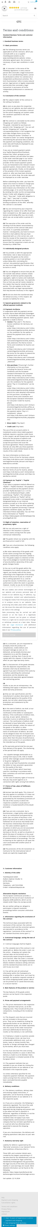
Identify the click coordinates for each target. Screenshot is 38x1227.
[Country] (3, 2)
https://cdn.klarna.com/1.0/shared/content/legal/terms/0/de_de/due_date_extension (21, 341)
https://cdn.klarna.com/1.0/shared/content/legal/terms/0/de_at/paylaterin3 (21, 417)
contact (4, 1214)
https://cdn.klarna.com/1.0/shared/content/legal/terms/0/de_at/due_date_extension (21, 359)
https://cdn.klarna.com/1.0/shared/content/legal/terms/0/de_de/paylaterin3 (20, 390)
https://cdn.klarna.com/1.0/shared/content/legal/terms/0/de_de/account (21, 380)
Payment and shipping (10, 1200)
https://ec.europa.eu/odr (22, 902)
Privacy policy (16, 630)
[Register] (10, 2)
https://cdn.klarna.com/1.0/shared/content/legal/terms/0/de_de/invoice (21, 330)
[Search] (34, 16)
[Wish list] (18, 2)
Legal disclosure (17, 625)
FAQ (3, 1197)
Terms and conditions (9, 1206)
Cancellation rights (8, 1203)
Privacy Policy (6, 1209)
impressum (6, 1211)
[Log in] (5, 2)
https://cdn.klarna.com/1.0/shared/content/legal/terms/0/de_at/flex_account (20, 407)
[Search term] (19, 16)
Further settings (10, 635)
